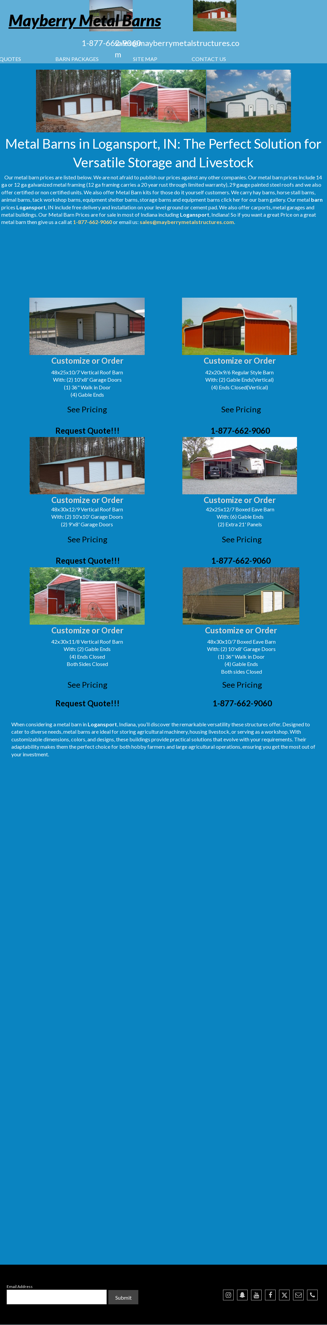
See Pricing (87, 409)
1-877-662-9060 (111, 43)
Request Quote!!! (87, 430)
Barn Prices (76, 214)
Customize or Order (87, 360)
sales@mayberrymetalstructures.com (187, 222)
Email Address (20, 1286)
